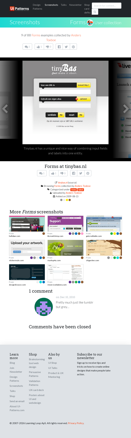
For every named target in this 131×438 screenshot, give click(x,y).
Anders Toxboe (83, 186)
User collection (107, 22)
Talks (64, 4)
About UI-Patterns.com (17, 408)
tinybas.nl (63, 182)
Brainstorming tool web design (37, 363)
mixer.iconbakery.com (57, 285)
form (73, 190)
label (81, 190)
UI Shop (52, 362)
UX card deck (36, 389)
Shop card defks (87, 8)
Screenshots (51, 4)
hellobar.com (14, 236)
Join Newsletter (16, 369)
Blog (12, 362)
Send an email (17, 401)
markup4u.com (54, 260)
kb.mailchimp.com (55, 236)
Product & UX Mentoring (55, 374)
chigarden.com (92, 260)
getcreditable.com (94, 236)
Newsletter (75, 4)
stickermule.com (16, 260)
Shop (12, 395)
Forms (78, 22)
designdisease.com (17, 285)
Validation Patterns (34, 382)
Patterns (37, 6)
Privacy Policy (75, 423)
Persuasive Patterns (35, 373)
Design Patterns (14, 378)
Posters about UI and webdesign (36, 398)
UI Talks (52, 367)
